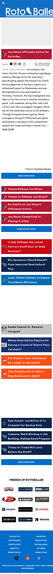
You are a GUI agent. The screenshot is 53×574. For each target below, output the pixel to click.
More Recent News (26, 229)
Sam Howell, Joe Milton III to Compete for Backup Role (27, 423)
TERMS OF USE (41, 552)
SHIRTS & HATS (14, 544)
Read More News (26, 176)
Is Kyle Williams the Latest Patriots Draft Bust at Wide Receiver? (26, 247)
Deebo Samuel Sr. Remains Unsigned (25, 329)
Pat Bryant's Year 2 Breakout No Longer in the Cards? (27, 360)
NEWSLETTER (41, 540)
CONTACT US (14, 536)
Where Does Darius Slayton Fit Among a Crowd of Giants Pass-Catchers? (29, 345)
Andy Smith (8, 129)
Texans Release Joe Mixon (25, 188)
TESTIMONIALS (14, 540)
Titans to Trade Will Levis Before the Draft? (25, 449)
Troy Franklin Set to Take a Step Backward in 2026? (26, 373)
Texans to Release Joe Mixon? (28, 196)
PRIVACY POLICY (14, 552)
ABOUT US (14, 548)
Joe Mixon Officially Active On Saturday (28, 54)
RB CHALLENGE (41, 544)
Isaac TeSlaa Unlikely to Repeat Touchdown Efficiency (29, 280)
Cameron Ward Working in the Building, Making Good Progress (29, 436)
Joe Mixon (45, 73)
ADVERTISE (41, 536)
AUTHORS (41, 548)
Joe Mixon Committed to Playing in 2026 (24, 219)
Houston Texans (42, 168)
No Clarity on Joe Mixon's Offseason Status (25, 206)
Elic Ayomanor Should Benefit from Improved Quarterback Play (27, 264)
